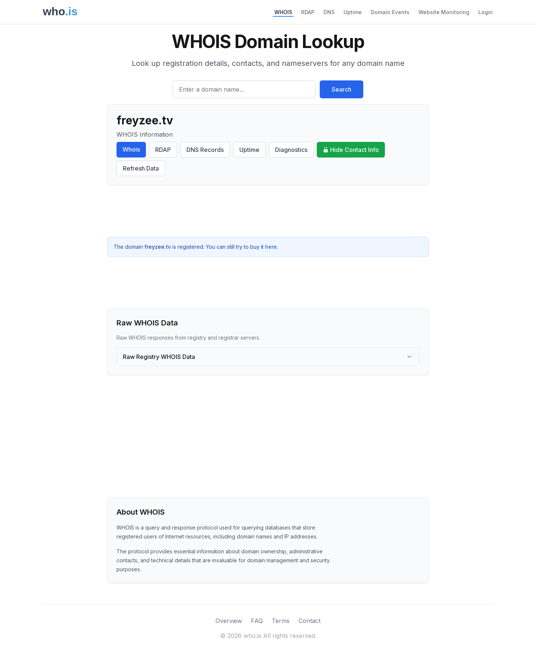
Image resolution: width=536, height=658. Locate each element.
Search (341, 89)
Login (485, 12)
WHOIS (283, 12)
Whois (131, 149)
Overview (229, 620)
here (271, 247)
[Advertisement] (268, 211)
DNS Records (205, 149)
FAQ (257, 620)
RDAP (308, 12)
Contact (309, 620)
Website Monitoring (443, 12)
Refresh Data (141, 168)
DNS (329, 12)
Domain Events (390, 12)
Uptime (353, 12)
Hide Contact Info (351, 149)
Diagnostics (291, 149)
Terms (281, 620)
